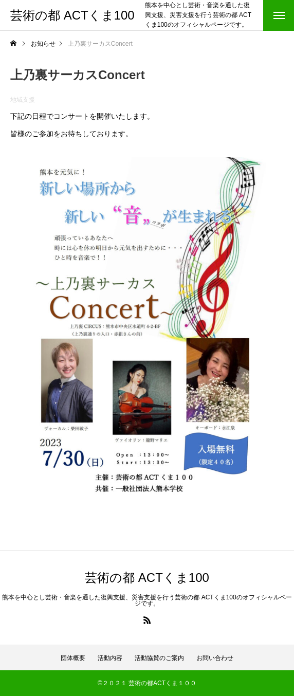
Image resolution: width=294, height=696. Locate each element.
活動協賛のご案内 (159, 658)
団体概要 (73, 658)
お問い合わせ (214, 658)
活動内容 (110, 658)
